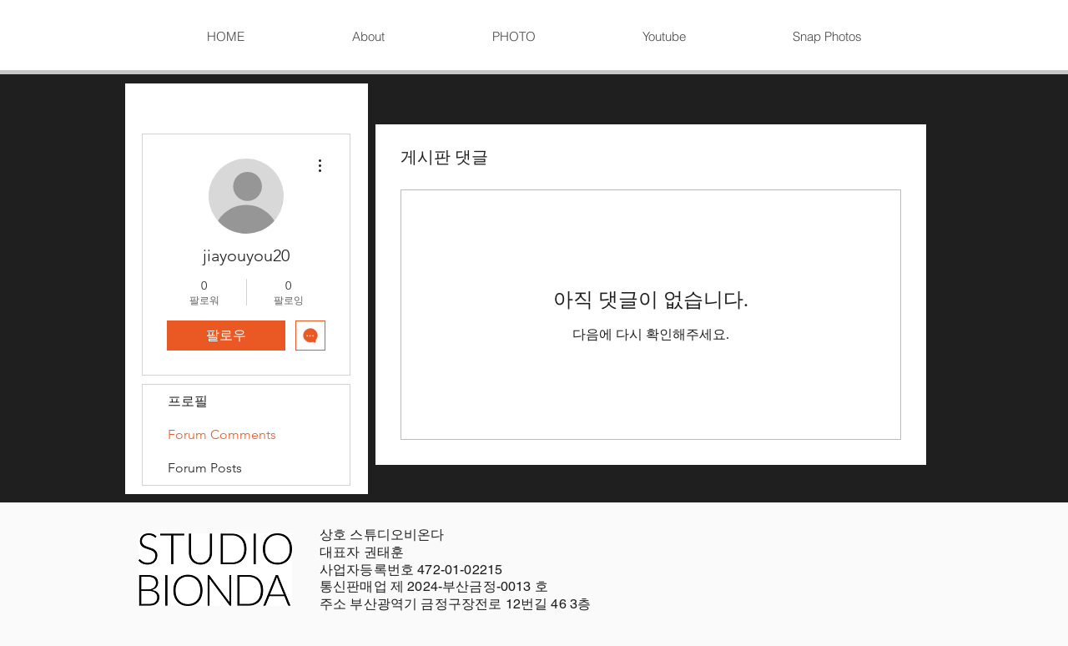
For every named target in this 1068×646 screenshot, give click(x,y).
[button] (513, 36)
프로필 (188, 401)
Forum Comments (222, 434)
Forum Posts (205, 468)
